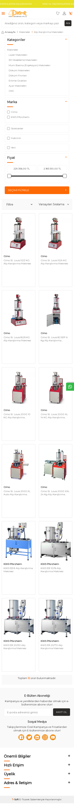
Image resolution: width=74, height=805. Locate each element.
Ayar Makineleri (18, 85)
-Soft (15, 799)
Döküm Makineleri (19, 70)
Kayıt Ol (61, 712)
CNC (12, 90)
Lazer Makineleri (18, 54)
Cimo (7, 256)
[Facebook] (21, 737)
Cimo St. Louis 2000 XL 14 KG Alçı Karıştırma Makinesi (54, 416)
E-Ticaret (24, 799)
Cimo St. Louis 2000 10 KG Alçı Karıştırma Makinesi (17, 416)
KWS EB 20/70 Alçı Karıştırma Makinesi (52, 647)
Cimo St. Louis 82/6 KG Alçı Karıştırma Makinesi (17, 339)
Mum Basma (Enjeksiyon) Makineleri (30, 65)
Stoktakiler (15, 128)
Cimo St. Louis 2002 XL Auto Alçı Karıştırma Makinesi (17, 493)
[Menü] (3, 13)
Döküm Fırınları (18, 75)
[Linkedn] (37, 737)
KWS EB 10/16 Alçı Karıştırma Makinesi (52, 570)
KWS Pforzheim (13, 564)
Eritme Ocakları (18, 80)
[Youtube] (53, 737)
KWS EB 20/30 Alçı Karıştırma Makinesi (15, 647)
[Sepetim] (70, 13)
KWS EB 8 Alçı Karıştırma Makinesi (18, 570)
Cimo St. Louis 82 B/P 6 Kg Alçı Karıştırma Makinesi (54, 339)
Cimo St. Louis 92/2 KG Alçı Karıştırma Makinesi (17, 262)
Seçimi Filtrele (37, 190)
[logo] (17, 13)
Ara (68, 23)
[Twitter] (29, 737)
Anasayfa (8, 32)
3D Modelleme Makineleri (23, 59)
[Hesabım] (64, 13)
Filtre (19, 204)
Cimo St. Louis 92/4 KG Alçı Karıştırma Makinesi (54, 262)
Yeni (11, 147)
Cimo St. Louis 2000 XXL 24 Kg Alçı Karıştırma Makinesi (55, 493)
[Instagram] (45, 737)
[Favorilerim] (58, 13)
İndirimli (14, 138)
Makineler (24, 32)
